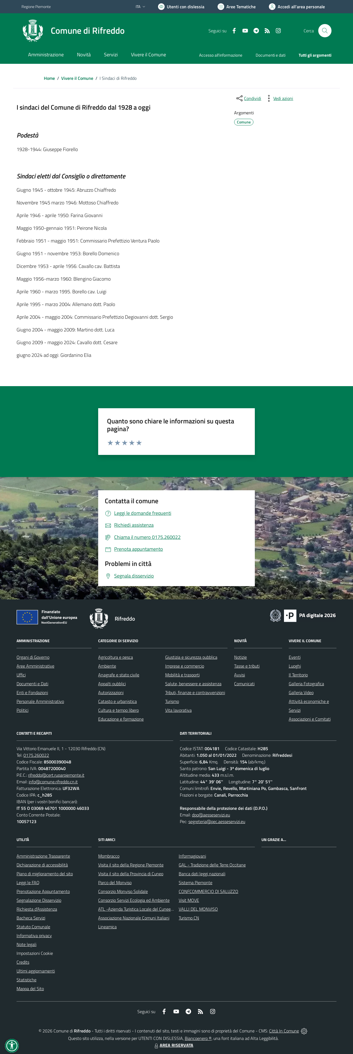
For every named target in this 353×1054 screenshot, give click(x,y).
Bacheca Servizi (31, 918)
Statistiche (26, 979)
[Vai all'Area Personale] (296, 6)
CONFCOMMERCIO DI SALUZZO (208, 891)
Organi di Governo (33, 657)
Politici (22, 710)
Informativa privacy (34, 935)
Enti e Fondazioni (32, 692)
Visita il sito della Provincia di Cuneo (130, 873)
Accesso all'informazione (220, 55)
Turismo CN (189, 918)
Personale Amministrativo (40, 701)
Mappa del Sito (30, 988)
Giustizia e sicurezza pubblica (191, 657)
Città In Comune (284, 1030)
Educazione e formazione (121, 719)
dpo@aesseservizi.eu (211, 814)
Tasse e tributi (247, 666)
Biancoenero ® (198, 1038)
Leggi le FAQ (28, 882)
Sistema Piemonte (195, 882)
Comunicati (244, 683)
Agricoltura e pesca (115, 657)
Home (49, 78)
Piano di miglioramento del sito (45, 873)
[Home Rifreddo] (73, 30)
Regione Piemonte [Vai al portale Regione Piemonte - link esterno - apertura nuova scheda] (36, 6)
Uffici (21, 674)
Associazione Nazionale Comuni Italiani (133, 918)
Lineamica (107, 926)
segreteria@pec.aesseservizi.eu (216, 821)
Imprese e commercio (184, 666)
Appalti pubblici (112, 683)
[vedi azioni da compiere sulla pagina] (278, 98)
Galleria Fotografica (306, 683)
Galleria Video (301, 692)
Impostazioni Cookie (35, 953)
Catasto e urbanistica (117, 701)
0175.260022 (36, 755)
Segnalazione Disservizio (39, 900)
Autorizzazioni (111, 692)
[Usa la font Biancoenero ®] (181, 6)
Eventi (295, 657)
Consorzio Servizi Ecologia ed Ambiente (134, 900)
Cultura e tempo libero (118, 710)
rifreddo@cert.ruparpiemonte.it (56, 775)
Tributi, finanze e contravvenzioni (195, 692)
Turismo (172, 701)
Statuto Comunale (33, 926)
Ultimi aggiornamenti (36, 971)
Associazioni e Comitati (310, 719)
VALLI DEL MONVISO (198, 909)
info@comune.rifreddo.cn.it (53, 781)
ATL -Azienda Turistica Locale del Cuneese (136, 909)
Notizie (240, 657)
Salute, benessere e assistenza (193, 683)
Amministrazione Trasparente (43, 856)
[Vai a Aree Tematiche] (236, 6)
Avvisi (239, 674)
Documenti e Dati (32, 683)
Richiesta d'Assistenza (37, 909)
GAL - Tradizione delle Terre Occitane (212, 864)
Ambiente (107, 666)
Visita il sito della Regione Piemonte (131, 864)
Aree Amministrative (35, 666)
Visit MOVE (189, 900)
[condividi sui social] (248, 98)
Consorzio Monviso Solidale (123, 891)
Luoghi (295, 666)
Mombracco (108, 856)
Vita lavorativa (178, 710)
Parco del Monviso (115, 882)
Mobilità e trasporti (182, 674)
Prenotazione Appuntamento (43, 891)
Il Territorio (298, 674)
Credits (23, 962)
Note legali (26, 944)
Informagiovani (192, 856)
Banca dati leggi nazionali (202, 873)
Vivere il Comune (77, 78)
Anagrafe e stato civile (118, 674)
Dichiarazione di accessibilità (42, 864)
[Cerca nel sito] (324, 30)
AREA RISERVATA (173, 1045)
